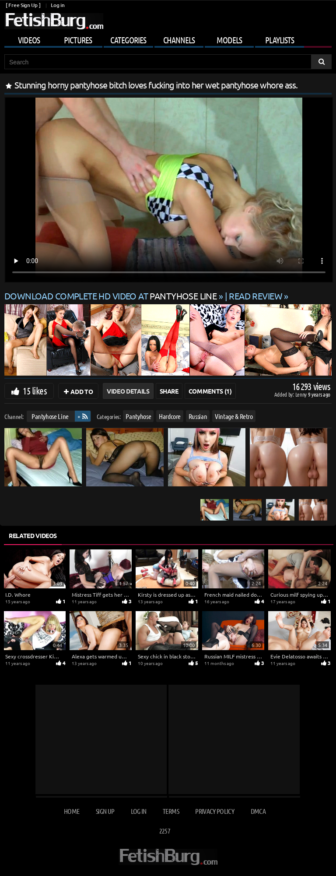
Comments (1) (210, 391)
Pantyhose (138, 416)
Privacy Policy (214, 811)
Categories (128, 40)
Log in (57, 5)
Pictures (78, 40)
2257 (164, 831)
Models (229, 40)
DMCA (258, 811)
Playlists (279, 40)
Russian (198, 416)
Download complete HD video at (111, 295)
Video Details (128, 391)
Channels (179, 40)
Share (169, 391)
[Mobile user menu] (168, 38)
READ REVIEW (255, 295)
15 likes (35, 390)
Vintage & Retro (234, 416)
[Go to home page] (53, 21)
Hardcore (170, 416)
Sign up (105, 811)
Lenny (301, 394)
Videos (29, 40)
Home (71, 811)
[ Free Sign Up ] (23, 5)
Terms (171, 811)
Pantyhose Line (50, 416)
